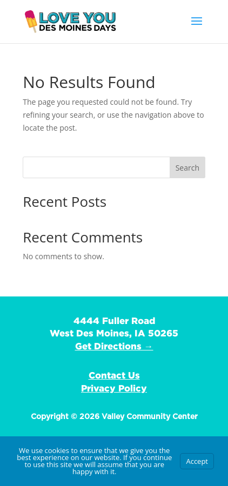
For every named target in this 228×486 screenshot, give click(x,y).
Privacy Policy (114, 388)
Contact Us (114, 375)
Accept (197, 461)
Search (187, 168)
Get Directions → (114, 346)
